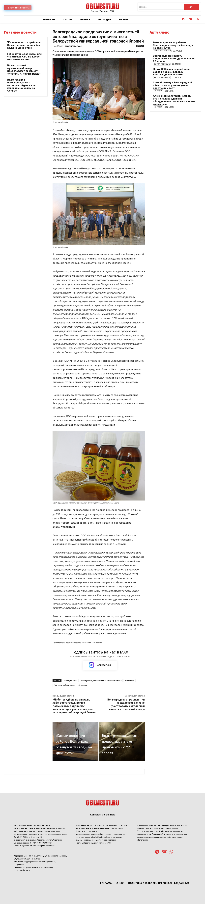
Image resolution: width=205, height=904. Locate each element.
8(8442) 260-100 (33, 859)
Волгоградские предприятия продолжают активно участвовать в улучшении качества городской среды (126, 704)
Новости (158, 91)
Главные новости (162, 51)
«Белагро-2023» (70, 680)
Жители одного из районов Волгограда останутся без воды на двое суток (24, 45)
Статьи (140, 46)
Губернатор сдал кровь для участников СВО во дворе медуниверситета (24, 56)
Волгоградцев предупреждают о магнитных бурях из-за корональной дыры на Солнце (21, 85)
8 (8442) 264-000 (46, 867)
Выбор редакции (162, 64)
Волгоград (129, 680)
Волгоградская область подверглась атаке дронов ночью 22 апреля (174, 58)
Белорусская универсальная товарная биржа (101, 680)
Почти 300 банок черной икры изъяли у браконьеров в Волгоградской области (171, 72)
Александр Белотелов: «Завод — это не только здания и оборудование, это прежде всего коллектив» (174, 100)
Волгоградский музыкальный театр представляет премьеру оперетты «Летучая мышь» (24, 69)
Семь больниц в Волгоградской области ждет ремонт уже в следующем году (173, 85)
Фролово (82, 685)
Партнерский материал (64, 685)
